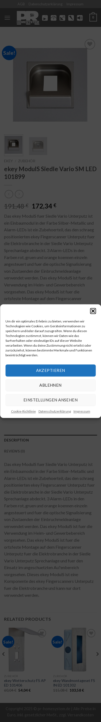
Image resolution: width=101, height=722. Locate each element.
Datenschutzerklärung (55, 411)
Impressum (82, 411)
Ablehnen (50, 385)
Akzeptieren (50, 370)
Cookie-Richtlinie (23, 411)
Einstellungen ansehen (50, 399)
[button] (93, 311)
